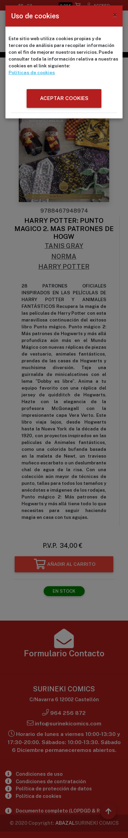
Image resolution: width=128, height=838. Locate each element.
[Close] (115, 14)
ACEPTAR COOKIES (64, 98)
